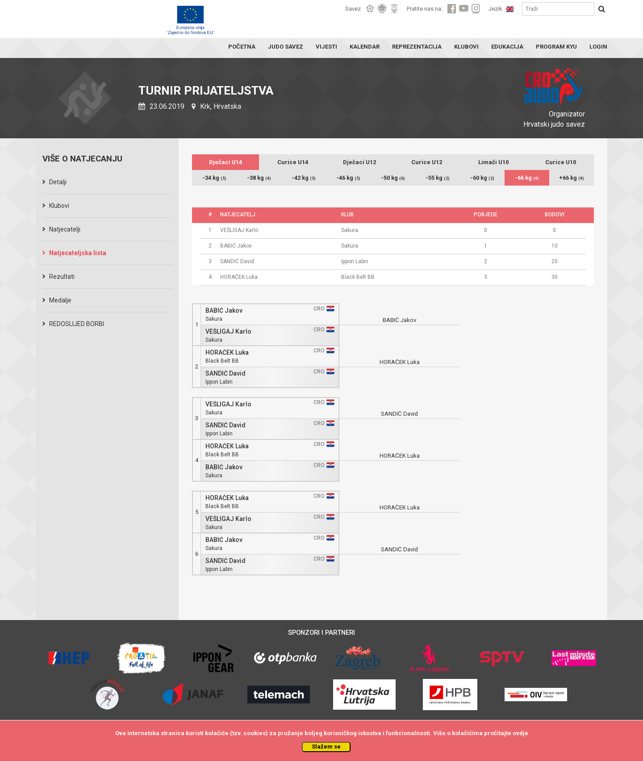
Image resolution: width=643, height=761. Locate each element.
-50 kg (393, 177)
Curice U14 (292, 162)
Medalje (60, 300)
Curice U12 (426, 162)
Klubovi (59, 205)
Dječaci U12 (359, 162)
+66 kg (571, 177)
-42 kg (304, 177)
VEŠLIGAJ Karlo (228, 331)
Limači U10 (493, 162)
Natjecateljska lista (77, 252)
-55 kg (438, 177)
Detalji (58, 182)
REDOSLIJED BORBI (76, 323)
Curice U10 (560, 162)
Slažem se (326, 746)
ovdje (520, 733)
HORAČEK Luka (227, 352)
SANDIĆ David (225, 373)
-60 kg (482, 177)
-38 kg (259, 177)
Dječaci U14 (225, 162)
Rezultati (62, 276)
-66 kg (527, 177)
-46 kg (348, 177)
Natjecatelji (64, 229)
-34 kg (214, 177)
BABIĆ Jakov (223, 310)
